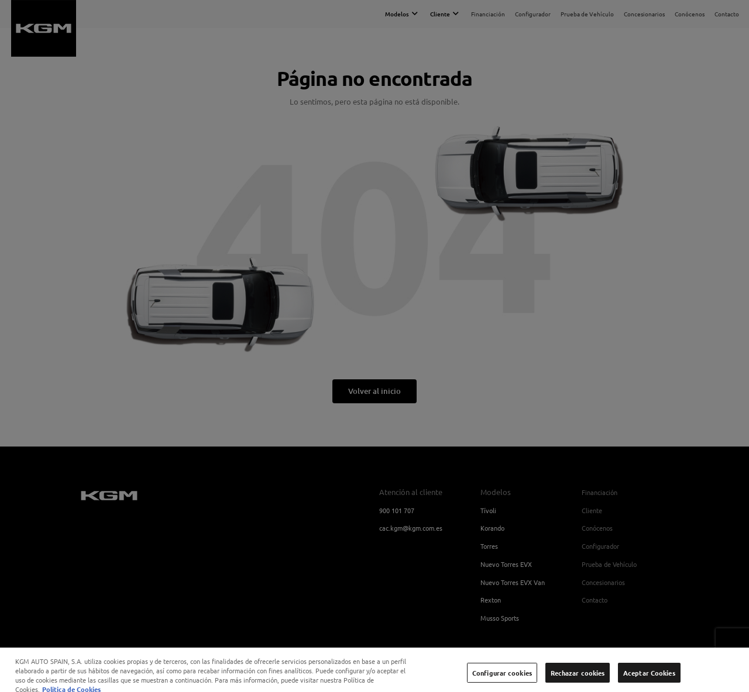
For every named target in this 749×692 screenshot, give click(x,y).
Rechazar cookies (578, 676)
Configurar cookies (502, 676)
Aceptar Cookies (649, 676)
